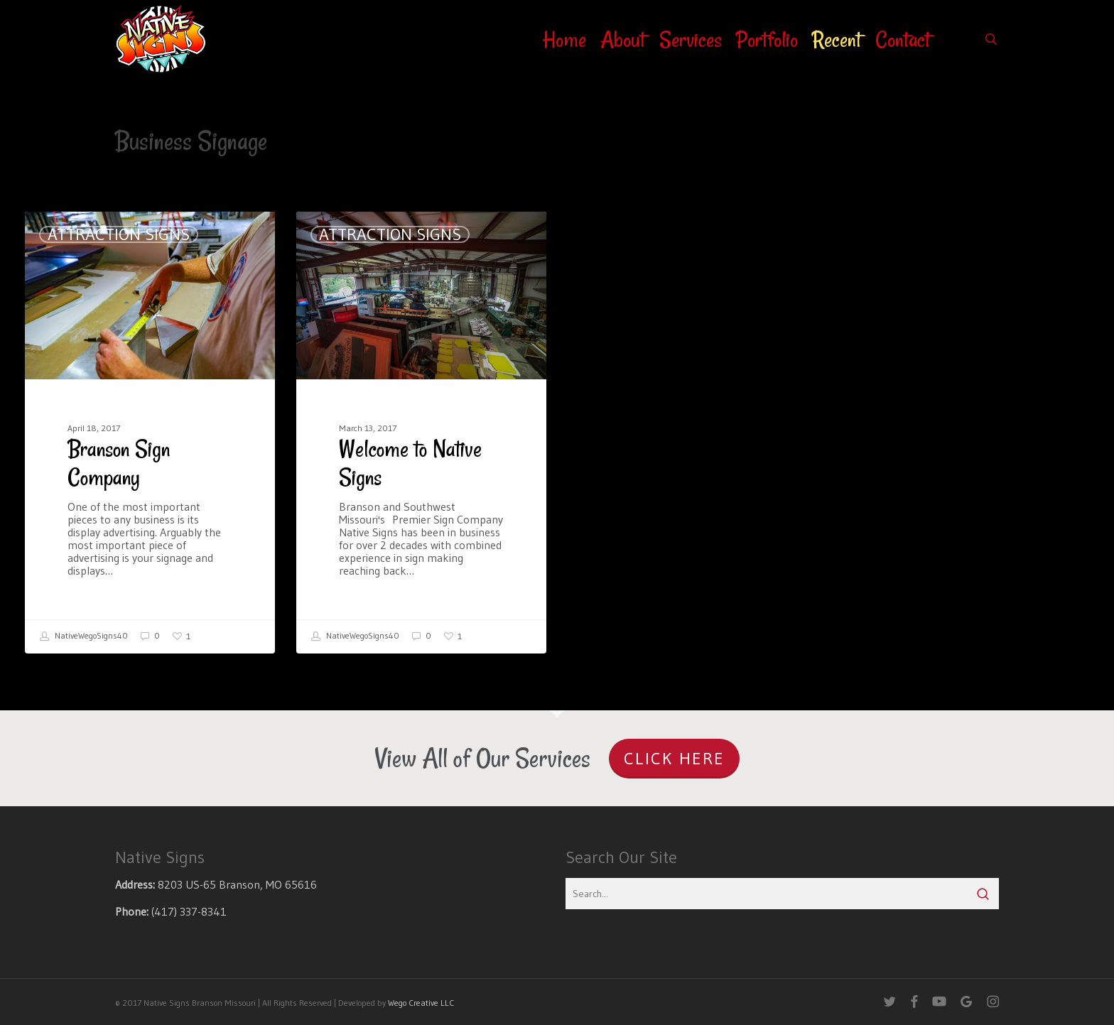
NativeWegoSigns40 (84, 636)
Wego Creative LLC (421, 1002)
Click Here (674, 758)
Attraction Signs (119, 234)
